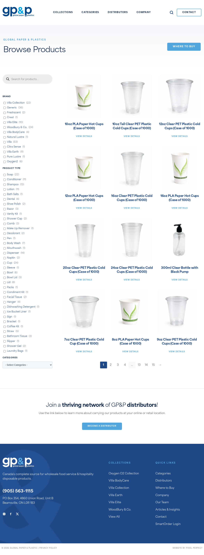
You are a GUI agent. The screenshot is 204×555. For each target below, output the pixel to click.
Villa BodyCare (16, 132)
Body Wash (14, 243)
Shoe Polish (14, 204)
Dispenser (13, 253)
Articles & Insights (167, 509)
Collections (63, 12)
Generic (12, 108)
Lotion (10, 189)
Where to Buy (184, 46)
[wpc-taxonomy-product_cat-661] (27, 364)
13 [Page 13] (139, 365)
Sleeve (11, 268)
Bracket (11, 321)
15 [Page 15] (153, 365)
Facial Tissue (14, 297)
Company (144, 12)
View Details (84, 136)
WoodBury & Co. (120, 509)
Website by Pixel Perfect (187, 548)
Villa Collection (16, 103)
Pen (9, 238)
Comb (11, 223)
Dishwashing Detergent (21, 307)
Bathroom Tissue (17, 336)
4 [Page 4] (125, 365)
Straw (10, 331)
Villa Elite (12, 122)
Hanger (11, 302)
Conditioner (14, 179)
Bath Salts (13, 194)
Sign (9, 317)
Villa (9, 142)
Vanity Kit (12, 214)
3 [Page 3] (118, 365)
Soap (10, 174)
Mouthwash (14, 248)
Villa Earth (13, 152)
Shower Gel (14, 346)
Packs (10, 287)
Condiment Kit (15, 292)
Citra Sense (14, 147)
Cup (9, 263)
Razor (10, 209)
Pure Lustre (14, 157)
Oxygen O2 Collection (124, 473)
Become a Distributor (102, 426)
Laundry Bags (15, 351)
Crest (10, 117)
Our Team (162, 502)
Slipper (11, 341)
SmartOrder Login (168, 524)
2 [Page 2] (111, 365)
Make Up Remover (18, 228)
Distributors (118, 12)
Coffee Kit (13, 326)
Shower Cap (14, 219)
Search (171, 12)
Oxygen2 (12, 161)
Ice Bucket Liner (17, 312)
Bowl (10, 272)
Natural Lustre (15, 137)
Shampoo (13, 184)
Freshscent (14, 112)
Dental (11, 199)
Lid (8, 282)
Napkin (11, 258)
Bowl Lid (12, 277)
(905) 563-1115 (18, 491)
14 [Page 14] (146, 365)
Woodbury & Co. (17, 127)
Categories (90, 12)
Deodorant (13, 233)
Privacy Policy (48, 548)
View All (114, 517)
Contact (189, 12)
